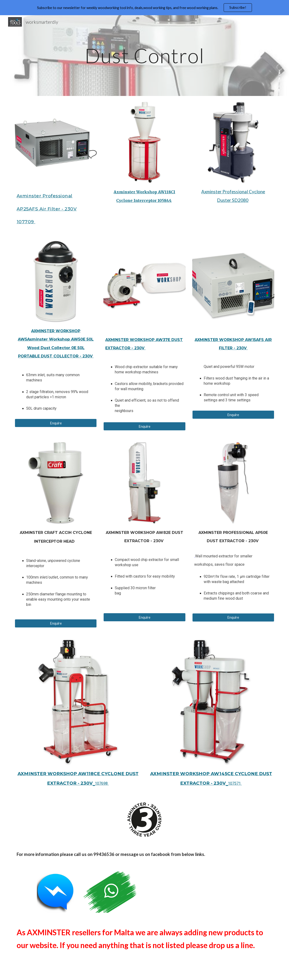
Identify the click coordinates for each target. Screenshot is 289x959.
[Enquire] (55, 423)
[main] (144, 55)
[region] (144, 7)
